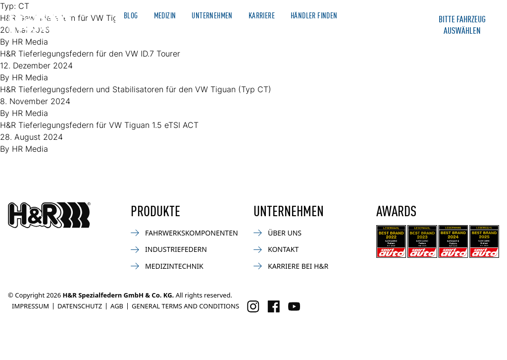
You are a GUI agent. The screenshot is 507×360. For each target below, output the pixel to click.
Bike (263, 32)
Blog (131, 15)
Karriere (262, 15)
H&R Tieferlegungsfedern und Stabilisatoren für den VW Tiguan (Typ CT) (135, 89)
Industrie (299, 32)
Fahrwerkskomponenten (184, 233)
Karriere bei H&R (291, 266)
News (180, 32)
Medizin (165, 15)
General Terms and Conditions (185, 305)
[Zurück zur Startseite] (49, 215)
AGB (116, 305)
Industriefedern (169, 249)
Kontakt (381, 32)
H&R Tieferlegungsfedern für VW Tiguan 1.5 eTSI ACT (99, 125)
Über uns (278, 233)
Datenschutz (79, 305)
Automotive (138, 32)
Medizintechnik (167, 266)
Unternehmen (212, 15)
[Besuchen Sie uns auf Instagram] (253, 306)
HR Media (30, 77)
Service (342, 32)
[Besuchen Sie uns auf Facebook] (273, 306)
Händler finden (314, 15)
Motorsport (223, 32)
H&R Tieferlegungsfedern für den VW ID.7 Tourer (90, 54)
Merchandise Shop (381, 15)
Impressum (30, 305)
